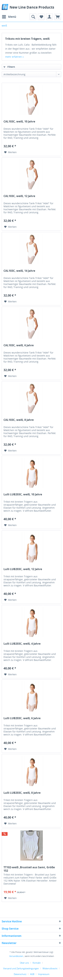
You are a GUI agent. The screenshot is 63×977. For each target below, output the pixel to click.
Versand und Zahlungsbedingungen (21, 968)
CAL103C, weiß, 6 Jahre (19, 345)
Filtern (9, 66)
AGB (32, 974)
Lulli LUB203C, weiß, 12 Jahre (23, 569)
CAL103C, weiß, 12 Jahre (19, 196)
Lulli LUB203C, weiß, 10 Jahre (23, 494)
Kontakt (37, 962)
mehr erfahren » (14, 56)
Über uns (24, 962)
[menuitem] (9, 16)
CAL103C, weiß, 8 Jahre (19, 420)
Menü (9, 16)
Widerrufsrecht (50, 968)
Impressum (43, 974)
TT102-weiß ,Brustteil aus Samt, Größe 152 (29, 869)
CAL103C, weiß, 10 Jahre (19, 121)
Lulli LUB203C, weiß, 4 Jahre (22, 643)
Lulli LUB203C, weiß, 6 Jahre (22, 718)
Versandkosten (16, 956)
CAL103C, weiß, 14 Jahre (19, 271)
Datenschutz (20, 974)
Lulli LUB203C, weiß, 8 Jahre (22, 793)
